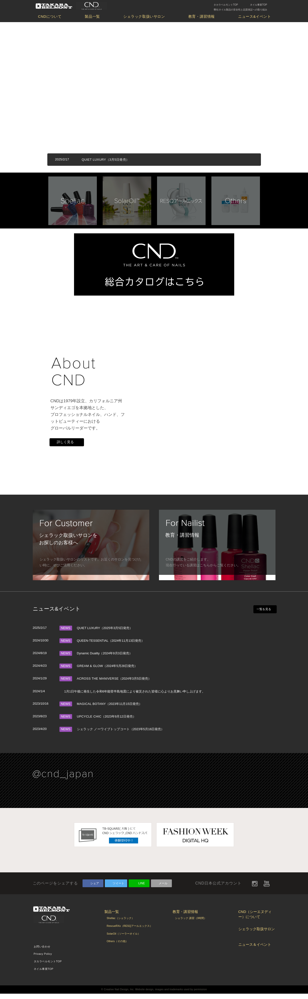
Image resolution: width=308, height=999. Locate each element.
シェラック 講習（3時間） (191, 923)
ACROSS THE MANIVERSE (98, 684)
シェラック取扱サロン (256, 934)
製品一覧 (92, 16)
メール (163, 888)
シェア (94, 888)
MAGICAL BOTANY (91, 709)
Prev (35, 198)
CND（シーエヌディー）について (255, 919)
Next (273, 198)
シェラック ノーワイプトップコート (103, 734)
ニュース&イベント (254, 16)
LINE (141, 888)
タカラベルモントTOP (226, 4)
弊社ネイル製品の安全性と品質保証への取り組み (240, 9)
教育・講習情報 (201, 16)
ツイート (118, 888)
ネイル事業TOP (258, 4)
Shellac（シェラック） (120, 923)
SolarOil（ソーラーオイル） (123, 938)
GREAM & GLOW (90, 671)
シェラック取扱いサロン (144, 16)
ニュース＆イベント (254, 950)
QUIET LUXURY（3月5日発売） (105, 159)
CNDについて (50, 16)
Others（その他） (117, 946)
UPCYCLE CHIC (89, 722)
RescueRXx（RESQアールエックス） (129, 931)
